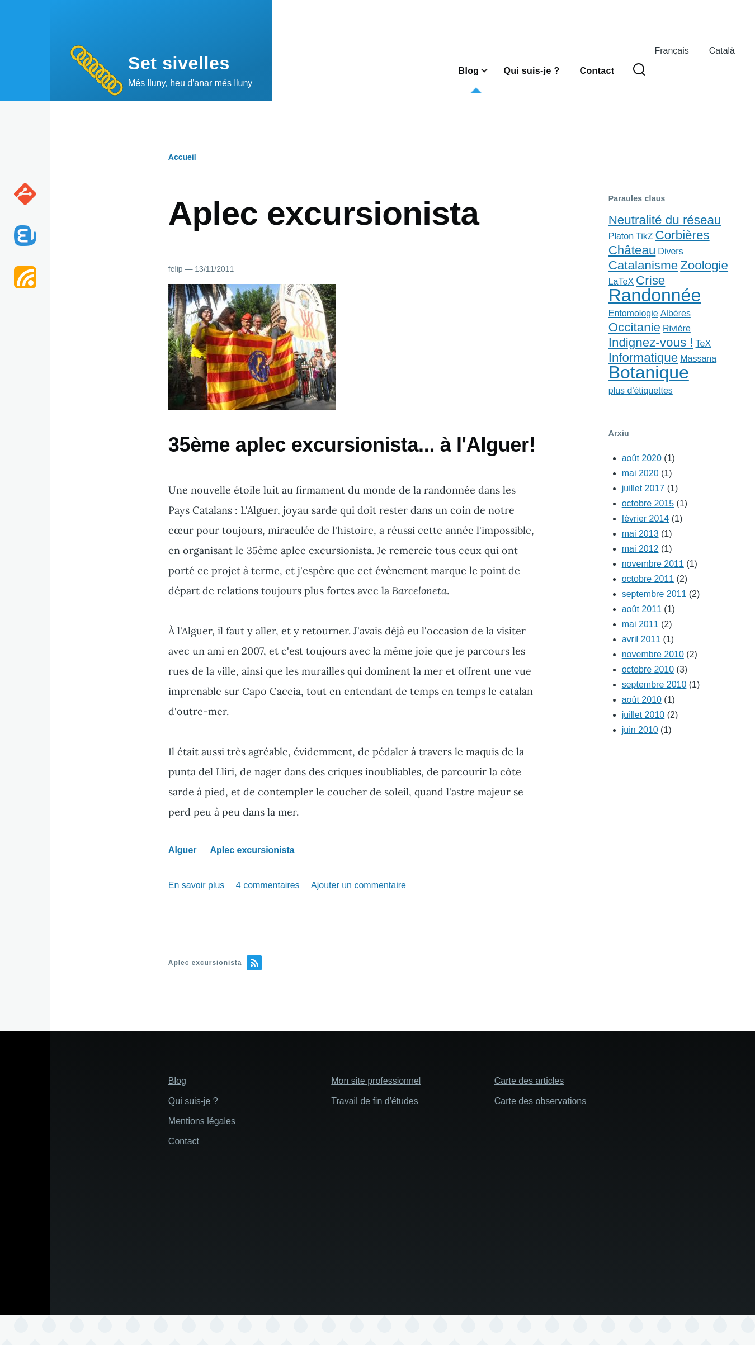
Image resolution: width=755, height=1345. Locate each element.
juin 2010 (640, 730)
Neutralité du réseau (664, 220)
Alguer (182, 850)
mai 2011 (640, 624)
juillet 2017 (643, 488)
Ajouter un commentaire (358, 885)
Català (722, 50)
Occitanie (634, 327)
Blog (177, 1081)
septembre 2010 (654, 684)
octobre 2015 (648, 503)
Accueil (182, 157)
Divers (670, 251)
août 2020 (642, 458)
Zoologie (704, 265)
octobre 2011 (648, 579)
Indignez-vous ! (650, 342)
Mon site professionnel (376, 1081)
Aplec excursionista (252, 850)
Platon (621, 236)
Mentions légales (201, 1121)
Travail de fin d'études (374, 1101)
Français (671, 50)
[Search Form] (639, 70)
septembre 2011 (654, 594)
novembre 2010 (653, 654)
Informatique (643, 357)
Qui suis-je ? (193, 1101)
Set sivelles (179, 63)
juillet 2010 (643, 714)
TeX (703, 343)
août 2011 (642, 609)
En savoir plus (196, 885)
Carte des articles (529, 1081)
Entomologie (633, 313)
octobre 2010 (648, 669)
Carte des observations (540, 1101)
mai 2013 (640, 533)
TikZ (644, 236)
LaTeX (621, 281)
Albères (675, 313)
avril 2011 (641, 639)
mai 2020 (640, 473)
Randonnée (654, 295)
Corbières (682, 235)
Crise (650, 280)
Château (632, 250)
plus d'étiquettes (640, 390)
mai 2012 (640, 548)
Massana (698, 358)
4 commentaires (268, 885)
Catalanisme (643, 265)
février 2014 (645, 518)
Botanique (648, 372)
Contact (183, 1141)
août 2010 (642, 699)
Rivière (677, 328)
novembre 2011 (653, 564)
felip (175, 268)
